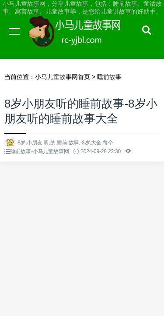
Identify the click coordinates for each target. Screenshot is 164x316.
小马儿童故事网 (83, 39)
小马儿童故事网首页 (62, 76)
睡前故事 (109, 76)
